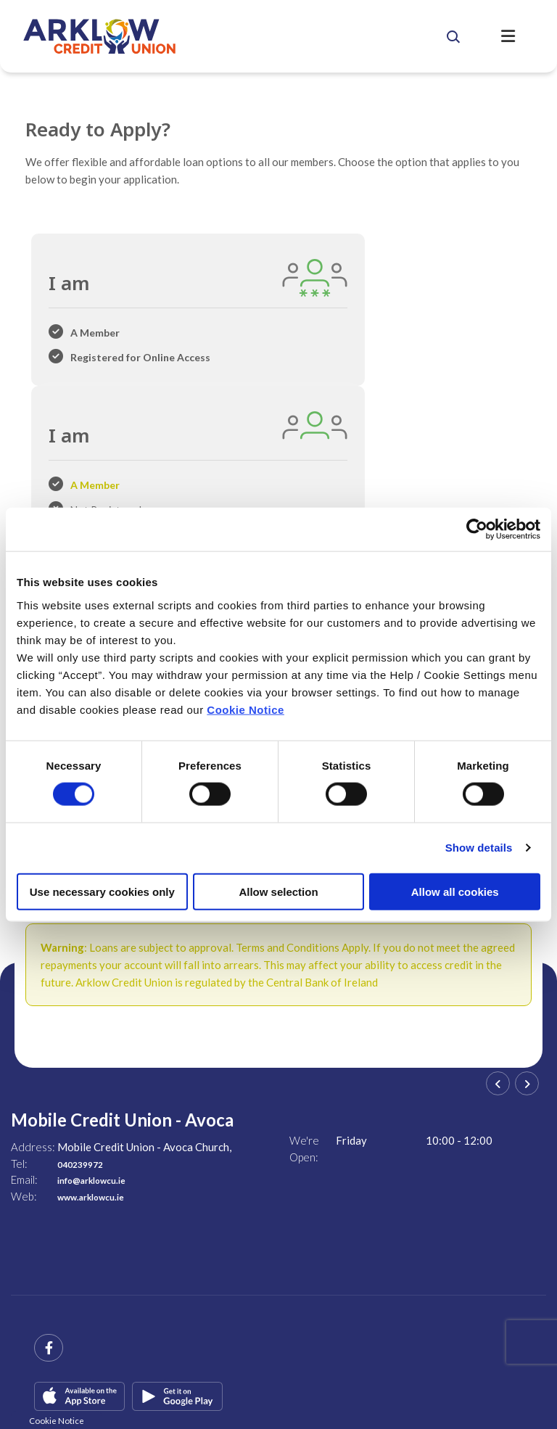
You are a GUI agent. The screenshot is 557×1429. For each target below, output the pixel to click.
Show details (479, 847)
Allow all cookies (455, 891)
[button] (473, 36)
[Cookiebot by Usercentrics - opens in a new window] (476, 529)
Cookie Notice (245, 709)
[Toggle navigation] (518, 36)
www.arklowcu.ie (100, 1066)
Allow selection (278, 891)
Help (134, 1367)
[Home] (222, 36)
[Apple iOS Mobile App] (79, 1266)
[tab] (115, 319)
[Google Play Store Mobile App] (177, 1266)
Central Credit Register (66, 1367)
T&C (166, 1367)
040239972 (86, 1033)
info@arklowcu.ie (101, 1049)
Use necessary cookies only (102, 891)
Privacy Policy (285, 1367)
